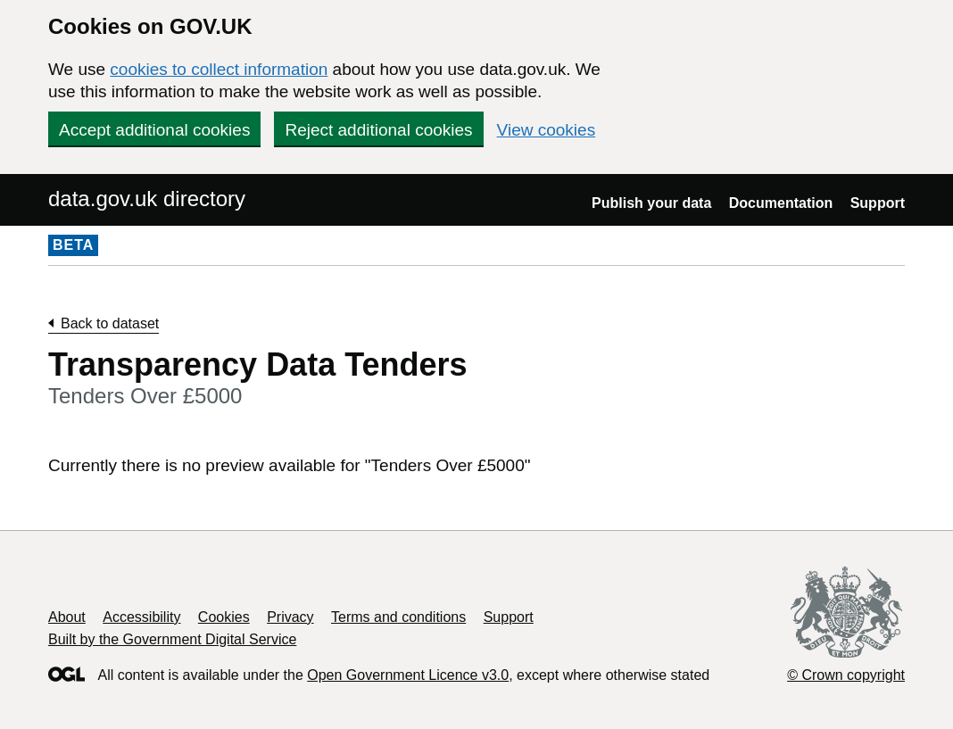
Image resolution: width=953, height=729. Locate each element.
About (67, 617)
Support (877, 203)
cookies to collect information (218, 69)
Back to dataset (110, 323)
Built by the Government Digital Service (172, 639)
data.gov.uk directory (146, 198)
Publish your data (651, 203)
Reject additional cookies (378, 129)
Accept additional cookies (154, 129)
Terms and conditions (398, 617)
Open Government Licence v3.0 (408, 675)
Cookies (224, 617)
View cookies (546, 129)
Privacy (290, 617)
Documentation (781, 203)
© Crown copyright (846, 675)
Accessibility (141, 617)
